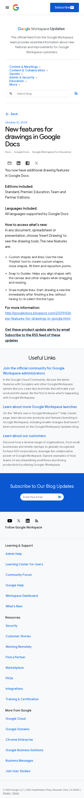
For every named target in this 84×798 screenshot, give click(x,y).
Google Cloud (16, 719)
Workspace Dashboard (22, 596)
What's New (14, 606)
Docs (8, 152)
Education (18, 81)
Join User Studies (18, 771)
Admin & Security (23, 77)
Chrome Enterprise (19, 740)
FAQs (9, 678)
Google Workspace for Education (51, 152)
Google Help (15, 585)
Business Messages (19, 761)
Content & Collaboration (28, 70)
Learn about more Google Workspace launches (40, 407)
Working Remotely (19, 647)
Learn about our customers (24, 436)
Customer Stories (18, 636)
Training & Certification (22, 699)
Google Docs (22, 152)
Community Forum (19, 575)
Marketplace (15, 668)
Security (11, 626)
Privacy (7, 793)
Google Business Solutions (24, 750)
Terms (16, 793)
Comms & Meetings (25, 67)
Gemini (16, 74)
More (14, 85)
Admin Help (14, 554)
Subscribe (64, 7)
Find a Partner (15, 657)
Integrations (14, 689)
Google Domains (17, 729)
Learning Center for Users (24, 564)
